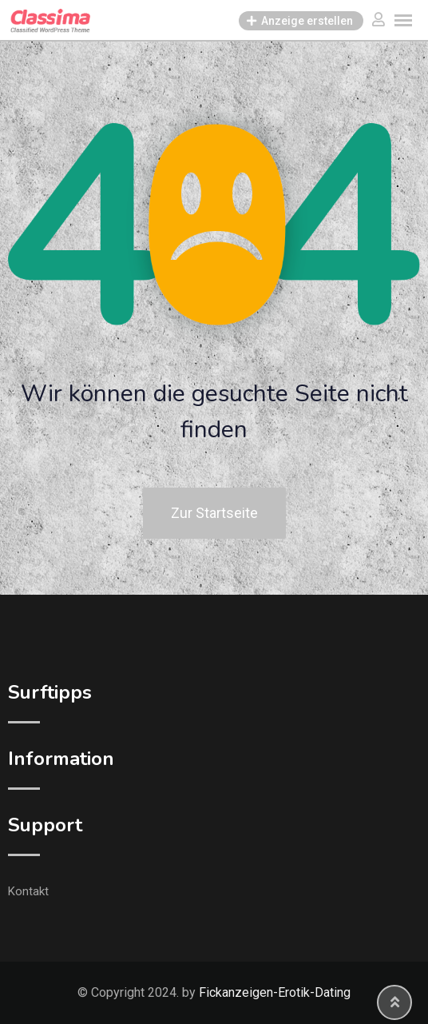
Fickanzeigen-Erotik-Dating (275, 992)
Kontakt (28, 891)
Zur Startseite (214, 512)
